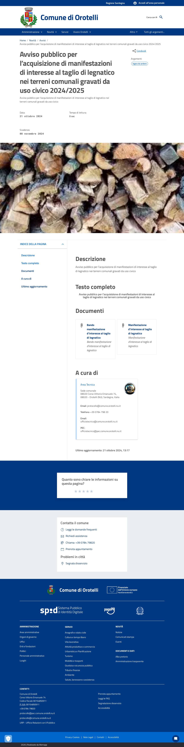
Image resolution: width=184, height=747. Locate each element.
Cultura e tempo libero (75, 637)
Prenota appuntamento (109, 694)
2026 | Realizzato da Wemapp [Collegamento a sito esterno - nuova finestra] (34, 744)
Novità (32, 40)
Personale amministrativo (32, 655)
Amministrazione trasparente (130, 661)
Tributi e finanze (72, 670)
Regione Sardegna (115, 3)
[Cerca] (161, 17)
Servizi (68, 627)
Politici (23, 651)
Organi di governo (28, 637)
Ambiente (69, 675)
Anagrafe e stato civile (75, 632)
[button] (148, 3)
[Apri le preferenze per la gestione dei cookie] (8, 738)
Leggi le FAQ (104, 698)
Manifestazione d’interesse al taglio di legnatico (140, 329)
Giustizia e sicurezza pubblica (79, 665)
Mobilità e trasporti (74, 661)
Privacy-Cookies (72, 737)
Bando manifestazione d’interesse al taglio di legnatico (98, 331)
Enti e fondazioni (27, 646)
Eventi (118, 641)
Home (23, 40)
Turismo (69, 656)
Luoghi (23, 660)
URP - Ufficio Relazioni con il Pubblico (37, 722)
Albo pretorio (122, 656)
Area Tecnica (87, 385)
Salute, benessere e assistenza (79, 679)
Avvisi (42, 40)
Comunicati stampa (125, 637)
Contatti (24, 689)
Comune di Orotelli (69, 17)
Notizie (119, 632)
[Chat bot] (175, 738)
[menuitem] (131, 32)
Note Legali (88, 737)
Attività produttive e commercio (80, 646)
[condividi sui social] (139, 50)
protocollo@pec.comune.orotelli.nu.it (37, 713)
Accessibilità (104, 708)
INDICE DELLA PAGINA (33, 244)
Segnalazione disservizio (109, 703)
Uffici (22, 641)
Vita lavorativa (72, 642)
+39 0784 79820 (27, 708)
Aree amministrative (29, 632)
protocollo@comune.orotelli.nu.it (35, 718)
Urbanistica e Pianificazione (78, 651)
